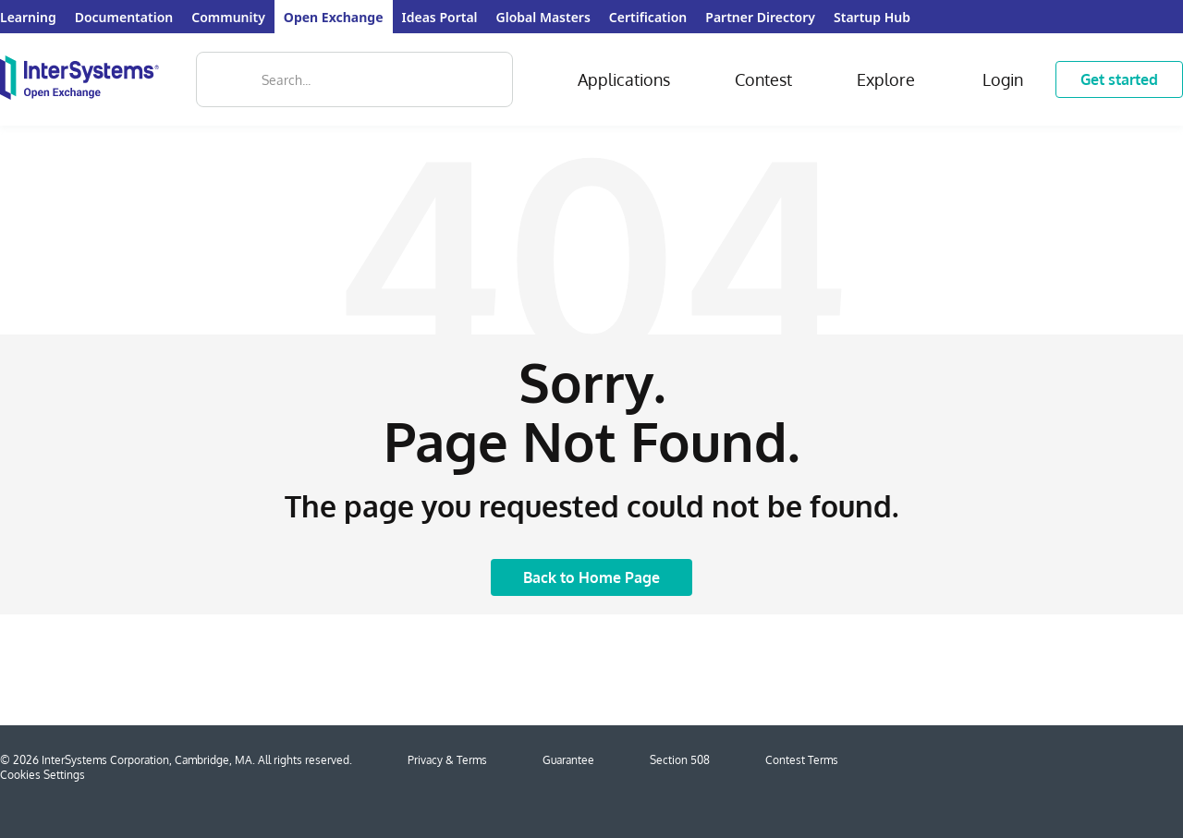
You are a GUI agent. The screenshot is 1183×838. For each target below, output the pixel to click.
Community (228, 17)
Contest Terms (801, 760)
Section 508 (680, 760)
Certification (648, 17)
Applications (624, 79)
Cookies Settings (42, 775)
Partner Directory (760, 17)
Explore (886, 79)
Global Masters (543, 17)
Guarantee (568, 760)
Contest (763, 79)
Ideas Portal (440, 17)
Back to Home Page (591, 577)
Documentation (124, 17)
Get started (1119, 79)
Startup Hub (872, 17)
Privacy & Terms (447, 760)
